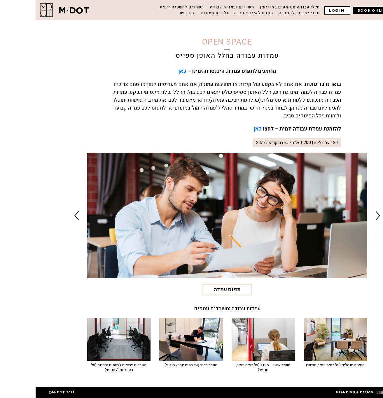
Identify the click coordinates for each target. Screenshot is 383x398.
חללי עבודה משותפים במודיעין (254, 7)
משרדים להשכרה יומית (146, 7)
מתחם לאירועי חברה (218, 13)
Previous (342, 215)
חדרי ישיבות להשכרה (263, 13)
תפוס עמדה (191, 290)
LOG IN (301, 10)
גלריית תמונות (179, 13)
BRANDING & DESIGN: (328, 392)
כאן (147, 71)
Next (41, 215)
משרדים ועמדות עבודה (196, 7)
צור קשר (152, 13)
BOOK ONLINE (337, 10)
